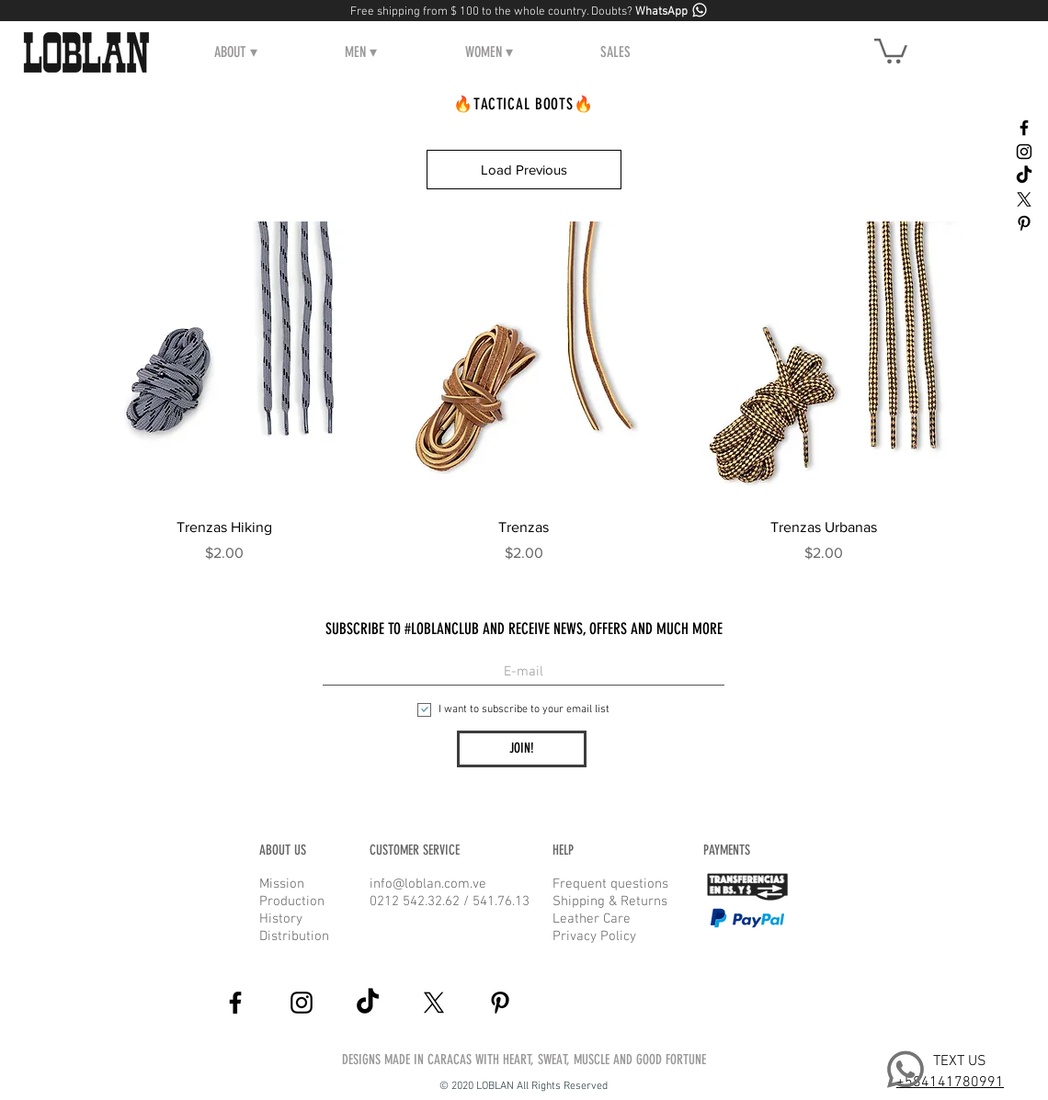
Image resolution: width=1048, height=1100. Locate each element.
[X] (1024, 199)
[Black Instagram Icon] (1024, 152)
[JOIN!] (522, 749)
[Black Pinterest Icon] (1024, 223)
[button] (236, 52)
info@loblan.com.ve (428, 884)
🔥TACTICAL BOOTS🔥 (523, 104)
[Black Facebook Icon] (1024, 128)
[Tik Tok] (1024, 175)
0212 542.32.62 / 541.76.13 (450, 901)
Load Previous (524, 169)
